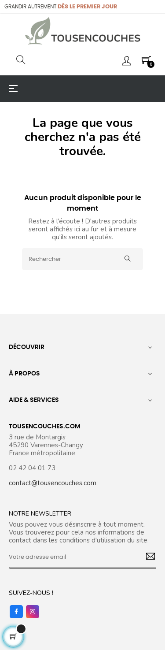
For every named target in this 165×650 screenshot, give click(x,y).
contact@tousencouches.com (52, 483)
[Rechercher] (82, 259)
